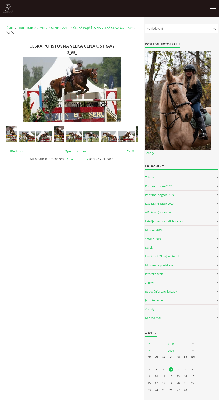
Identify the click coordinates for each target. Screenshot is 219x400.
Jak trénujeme (154, 300)
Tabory (149, 153)
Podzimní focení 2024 (158, 186)
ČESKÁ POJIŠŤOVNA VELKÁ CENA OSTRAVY (103, 28)
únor (171, 344)
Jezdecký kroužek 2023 (159, 204)
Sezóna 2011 (60, 28)
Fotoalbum (25, 28)
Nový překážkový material (162, 256)
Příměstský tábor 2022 (159, 212)
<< (149, 344)
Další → (132, 151)
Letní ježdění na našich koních (164, 221)
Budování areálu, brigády (161, 291)
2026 (171, 350)
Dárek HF (151, 247)
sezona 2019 (153, 239)
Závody (42, 28)
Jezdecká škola (154, 274)
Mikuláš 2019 (153, 230)
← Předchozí (15, 151)
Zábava (149, 283)
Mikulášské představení (160, 265)
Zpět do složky (75, 151)
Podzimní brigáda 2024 (159, 195)
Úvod (10, 28)
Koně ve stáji (153, 318)
